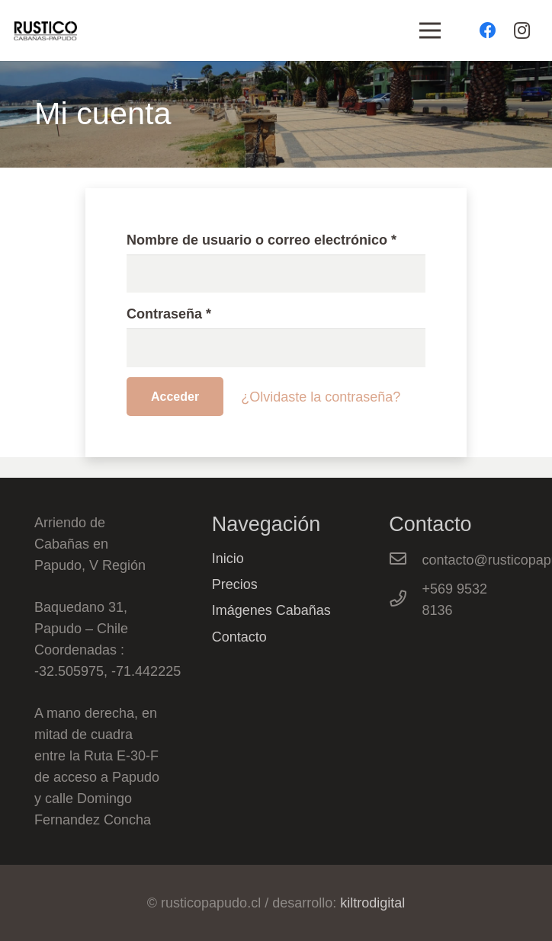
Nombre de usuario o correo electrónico (261, 240)
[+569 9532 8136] (405, 599)
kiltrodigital (372, 903)
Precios (235, 584)
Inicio (228, 558)
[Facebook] (488, 30)
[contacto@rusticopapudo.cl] (405, 560)
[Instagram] (521, 30)
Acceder (175, 396)
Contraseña (169, 314)
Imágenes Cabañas (271, 610)
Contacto (239, 637)
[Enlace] (45, 30)
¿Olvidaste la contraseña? (320, 397)
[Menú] (430, 30)
